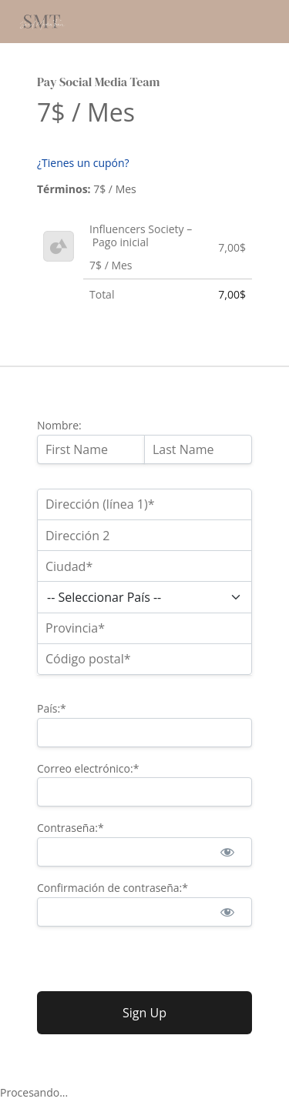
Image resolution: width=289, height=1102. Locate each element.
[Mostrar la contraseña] (227, 852)
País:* (51, 708)
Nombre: (59, 425)
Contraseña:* (70, 827)
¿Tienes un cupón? (83, 162)
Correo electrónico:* (88, 768)
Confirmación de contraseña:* (112, 887)
